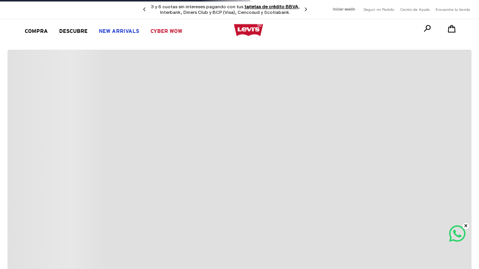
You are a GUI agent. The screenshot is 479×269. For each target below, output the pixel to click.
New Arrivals (119, 31)
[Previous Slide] (144, 9)
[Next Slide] (306, 9)
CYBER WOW (166, 31)
